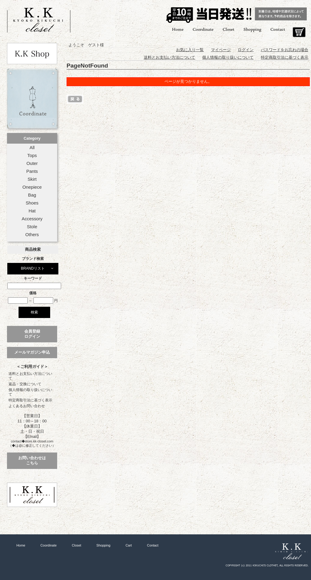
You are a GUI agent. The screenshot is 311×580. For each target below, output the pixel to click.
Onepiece (32, 187)
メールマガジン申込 (32, 352)
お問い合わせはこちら (32, 460)
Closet (228, 29)
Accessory (32, 218)
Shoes (32, 203)
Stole (32, 226)
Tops (32, 155)
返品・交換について (25, 384)
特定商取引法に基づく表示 (30, 400)
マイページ (221, 49)
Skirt (32, 179)
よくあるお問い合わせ (27, 406)
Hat (32, 210)
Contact (278, 29)
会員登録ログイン (32, 334)
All (31, 147)
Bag (32, 195)
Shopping (252, 29)
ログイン (246, 49)
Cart (299, 32)
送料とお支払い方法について (30, 376)
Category (32, 138)
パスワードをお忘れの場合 (284, 49)
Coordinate (203, 29)
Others (32, 234)
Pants (32, 171)
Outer (32, 163)
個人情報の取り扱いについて (30, 392)
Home (178, 29)
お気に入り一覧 (190, 49)
